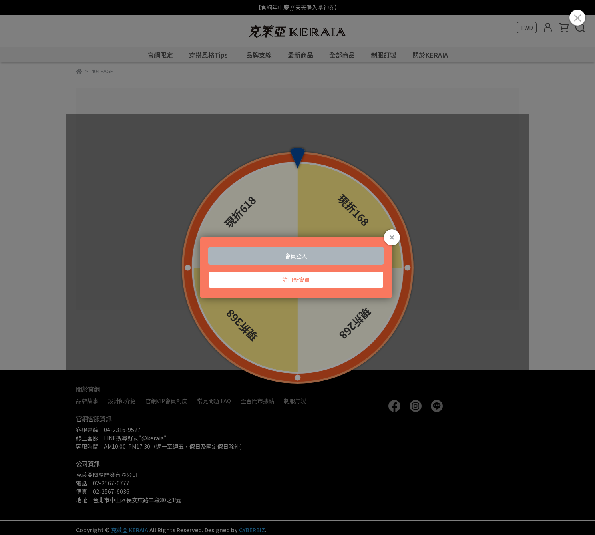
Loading (297, 267)
